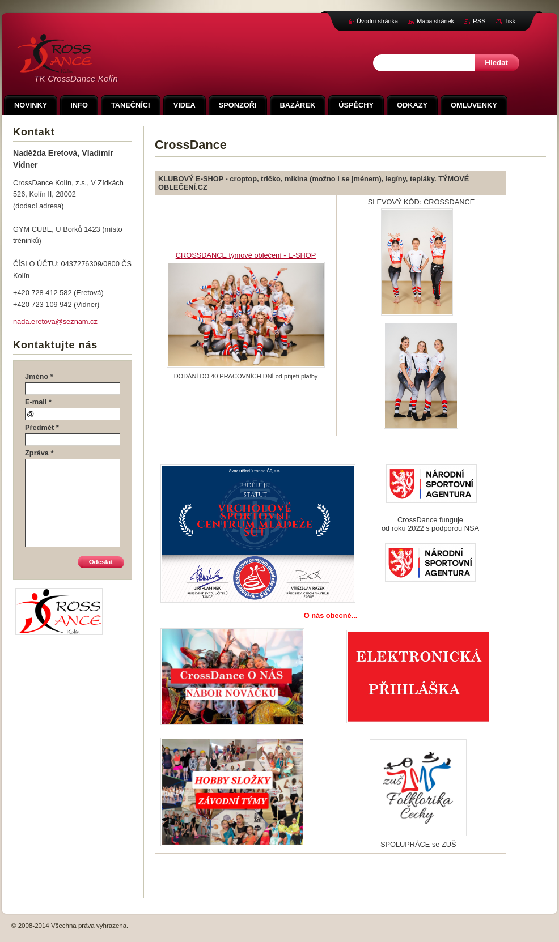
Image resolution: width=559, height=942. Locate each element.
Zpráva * (39, 453)
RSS (479, 21)
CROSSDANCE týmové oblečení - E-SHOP (246, 255)
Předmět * (42, 427)
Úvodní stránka (377, 21)
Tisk (509, 21)
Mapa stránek (435, 21)
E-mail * (38, 402)
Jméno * (39, 376)
